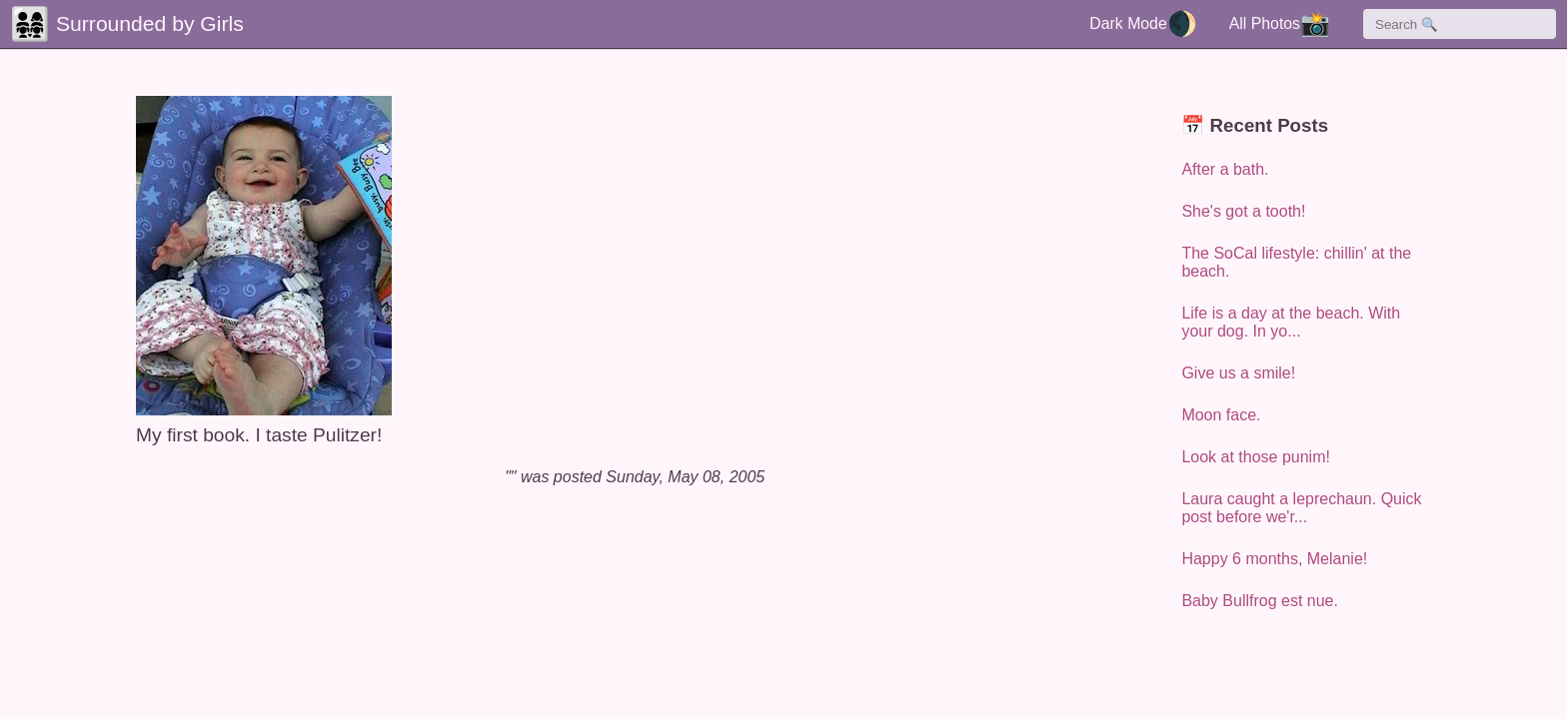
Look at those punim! (1255, 456)
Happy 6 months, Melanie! (1274, 558)
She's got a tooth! (1243, 211)
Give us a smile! (1238, 372)
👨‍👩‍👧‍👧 (30, 24)
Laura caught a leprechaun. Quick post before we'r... (1301, 507)
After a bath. (1224, 169)
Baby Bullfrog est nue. (1259, 600)
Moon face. (1220, 414)
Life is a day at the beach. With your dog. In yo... (1290, 322)
